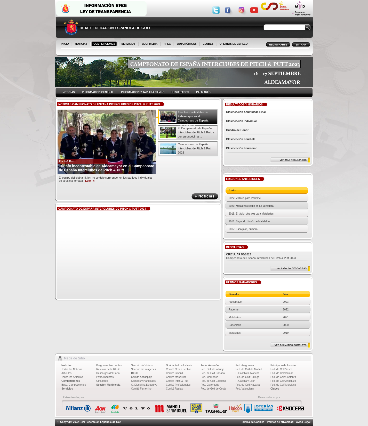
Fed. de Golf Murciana (283, 384)
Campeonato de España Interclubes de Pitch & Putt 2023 (194, 148)
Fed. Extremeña (210, 384)
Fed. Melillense (209, 377)
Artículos (66, 373)
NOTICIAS (81, 44)
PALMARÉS (203, 92)
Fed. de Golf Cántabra (283, 377)
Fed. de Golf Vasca (281, 369)
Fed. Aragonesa (245, 365)
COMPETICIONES (104, 44)
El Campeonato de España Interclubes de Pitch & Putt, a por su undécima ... (196, 132)
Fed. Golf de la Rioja (212, 369)
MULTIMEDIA (150, 44)
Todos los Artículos (72, 377)
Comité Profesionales (178, 384)
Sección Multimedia (108, 384)
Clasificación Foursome (241, 148)
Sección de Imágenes (143, 369)
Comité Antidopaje (141, 377)
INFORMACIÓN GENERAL (98, 92)
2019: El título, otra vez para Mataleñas (251, 213)
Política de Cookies (253, 422)
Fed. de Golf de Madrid (249, 369)
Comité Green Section (178, 369)
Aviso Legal (303, 422)
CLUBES (208, 43)
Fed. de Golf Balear (281, 373)
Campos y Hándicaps (143, 380)
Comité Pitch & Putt (177, 380)
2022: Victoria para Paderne (245, 198)
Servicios (67, 388)
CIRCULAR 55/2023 (238, 254)
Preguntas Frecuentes (109, 365)
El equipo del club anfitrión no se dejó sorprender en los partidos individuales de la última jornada (106, 179)
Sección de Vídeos (142, 365)
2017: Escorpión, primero (243, 229)
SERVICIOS (128, 44)
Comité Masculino (176, 377)
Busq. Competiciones (73, 384)
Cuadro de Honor (237, 130)
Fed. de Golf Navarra (248, 384)
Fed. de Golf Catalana (213, 380)
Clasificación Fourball (240, 139)
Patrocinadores (105, 377)
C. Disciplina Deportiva (144, 384)
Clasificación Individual (241, 121)
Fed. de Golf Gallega (247, 377)
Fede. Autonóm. (210, 365)
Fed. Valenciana (245, 388)
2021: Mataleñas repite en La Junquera (251, 205)
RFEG (168, 44)
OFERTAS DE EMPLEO (234, 43)
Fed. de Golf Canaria (213, 373)
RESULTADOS (180, 92)
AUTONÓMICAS (186, 43)
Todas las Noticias (71, 369)
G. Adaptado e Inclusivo (179, 365)
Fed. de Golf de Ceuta (213, 388)
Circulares (102, 380)
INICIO (65, 44)
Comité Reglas (174, 388)
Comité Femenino (141, 388)
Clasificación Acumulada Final (246, 111)
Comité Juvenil (174, 373)
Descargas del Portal (108, 373)
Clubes (274, 388)
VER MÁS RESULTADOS (293, 160)
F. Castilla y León (245, 380)
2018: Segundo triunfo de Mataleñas (249, 221)
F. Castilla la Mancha (247, 373)
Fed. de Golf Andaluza (283, 380)
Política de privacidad (280, 422)
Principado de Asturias (283, 365)
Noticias (66, 365)
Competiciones (70, 380)
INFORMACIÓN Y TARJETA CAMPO (142, 92)
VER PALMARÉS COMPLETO (291, 345)
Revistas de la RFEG (108, 369)
